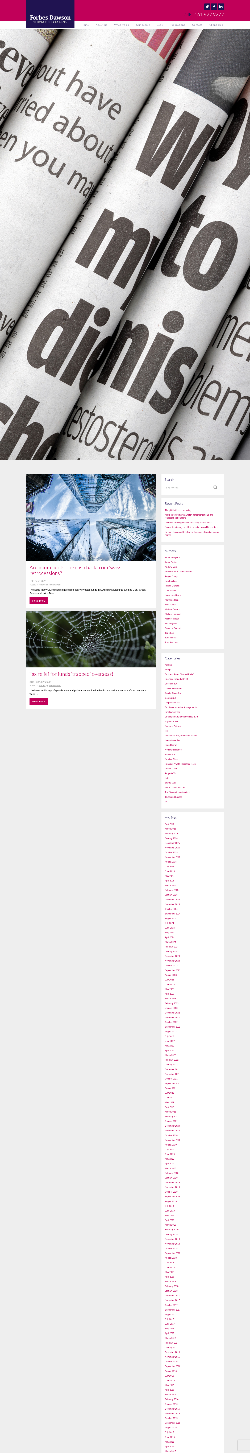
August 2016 (171, 1371)
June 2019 (170, 1211)
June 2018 (170, 1267)
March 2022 (170, 1055)
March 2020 (170, 1168)
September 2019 (172, 1196)
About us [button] (101, 24)
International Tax (172, 740)
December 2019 (172, 1182)
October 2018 (171, 1248)
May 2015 (169, 1442)
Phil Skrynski (171, 623)
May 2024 (169, 932)
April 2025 (169, 881)
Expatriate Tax (171, 721)
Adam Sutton (171, 562)
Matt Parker (170, 605)
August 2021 (171, 1088)
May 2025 (169, 876)
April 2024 (169, 937)
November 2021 (172, 1074)
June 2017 (170, 1324)
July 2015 (169, 1432)
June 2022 (170, 1041)
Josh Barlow (170, 590)
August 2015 (171, 1427)
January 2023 (171, 1008)
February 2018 (171, 1286)
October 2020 (171, 1135)
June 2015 (170, 1437)
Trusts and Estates (173, 797)
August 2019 (171, 1201)
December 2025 (172, 843)
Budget (168, 669)
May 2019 (169, 1215)
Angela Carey (171, 576)
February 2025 (171, 890)
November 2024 (172, 904)
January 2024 (171, 951)
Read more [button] (38, 600)
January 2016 (171, 1404)
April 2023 (169, 994)
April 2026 (169, 824)
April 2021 (169, 1107)
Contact (197, 24)
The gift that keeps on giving (178, 510)
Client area (216, 24)
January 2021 (171, 1121)
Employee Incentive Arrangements (181, 707)
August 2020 (171, 1145)
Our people (143, 24)
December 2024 (172, 899)
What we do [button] (121, 24)
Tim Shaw (169, 633)
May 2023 (169, 989)
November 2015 (172, 1413)
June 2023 (170, 984)
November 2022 (172, 1017)
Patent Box (170, 754)
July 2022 (169, 1036)
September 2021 (172, 1083)
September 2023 (172, 970)
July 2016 (169, 1376)
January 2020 (171, 1178)
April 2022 (169, 1050)
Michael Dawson (172, 609)
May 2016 (169, 1385)
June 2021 (170, 1097)
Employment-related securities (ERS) (182, 717)
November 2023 (172, 961)
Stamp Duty (170, 783)
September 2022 (172, 1027)
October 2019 (171, 1192)
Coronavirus (170, 698)
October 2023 (171, 965)
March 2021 (170, 1112)
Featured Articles (173, 726)
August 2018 (171, 1258)
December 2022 (172, 1013)
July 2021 (169, 1093)
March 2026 (170, 829)
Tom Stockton (171, 642)
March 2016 (170, 1394)
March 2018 (170, 1281)
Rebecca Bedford (173, 628)
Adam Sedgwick (172, 557)
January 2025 (171, 895)
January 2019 (171, 1234)
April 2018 (169, 1277)
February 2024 (171, 947)
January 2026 (171, 838)
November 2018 (172, 1244)
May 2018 (169, 1272)
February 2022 (171, 1060)
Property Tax (171, 773)
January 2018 (171, 1291)
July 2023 (169, 980)
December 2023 (172, 956)
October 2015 (171, 1418)
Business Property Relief (176, 679)
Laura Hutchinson (173, 595)
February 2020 (171, 1173)
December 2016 (172, 1352)
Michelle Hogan (172, 619)
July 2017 (169, 1319)
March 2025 (170, 885)
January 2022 (171, 1064)
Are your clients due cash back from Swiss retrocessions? (75, 570)
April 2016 (169, 1390)
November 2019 (172, 1187)
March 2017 (170, 1338)
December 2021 (172, 1069)
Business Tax (171, 684)
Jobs (160, 24)
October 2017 (171, 1305)
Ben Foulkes (171, 581)
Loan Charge (171, 745)
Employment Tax (172, 712)
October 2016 (171, 1361)
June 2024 (170, 928)
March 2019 (170, 1225)
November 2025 (172, 848)
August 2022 (171, 1031)
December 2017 (172, 1295)
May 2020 (169, 1159)
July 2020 (169, 1149)
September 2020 (172, 1140)
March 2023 (170, 998)
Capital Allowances (173, 688)
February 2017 (171, 1343)
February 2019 (171, 1229)
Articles (42, 585)
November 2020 (172, 1130)
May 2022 (169, 1046)
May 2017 (169, 1328)
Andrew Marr (55, 585)
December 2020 (172, 1126)
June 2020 (170, 1154)
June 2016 (170, 1380)
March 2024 (170, 942)
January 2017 (171, 1347)
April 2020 (169, 1163)
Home (85, 24)
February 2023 (171, 1003)
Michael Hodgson (173, 614)
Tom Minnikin (171, 638)
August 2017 (171, 1314)
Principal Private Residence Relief (180, 764)
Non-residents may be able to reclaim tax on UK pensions (191, 527)
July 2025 (169, 866)
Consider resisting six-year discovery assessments (188, 522)
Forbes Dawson (172, 586)
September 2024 (172, 914)
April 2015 (169, 1446)
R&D (167, 778)
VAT (167, 802)
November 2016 (172, 1357)
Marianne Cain (171, 600)
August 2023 (171, 975)
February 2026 (171, 833)
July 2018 (169, 1262)
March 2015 (170, 1451)
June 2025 (170, 871)
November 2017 (172, 1300)
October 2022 (171, 1022)
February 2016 (171, 1399)
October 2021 (171, 1079)
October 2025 (171, 852)
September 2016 (172, 1366)
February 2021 (171, 1116)
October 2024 (171, 909)
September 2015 (172, 1423)
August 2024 (171, 918)
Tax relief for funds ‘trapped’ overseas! (71, 674)
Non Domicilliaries (173, 750)
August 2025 (171, 862)
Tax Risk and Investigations (177, 792)
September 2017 (172, 1310)
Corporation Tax (172, 702)
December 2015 (172, 1409)
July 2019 (169, 1206)
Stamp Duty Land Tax (175, 787)
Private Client (171, 768)
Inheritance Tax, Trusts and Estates (181, 735)
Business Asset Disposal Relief (179, 674)
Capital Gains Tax (173, 693)
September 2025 (172, 857)
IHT (166, 731)
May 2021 (169, 1102)
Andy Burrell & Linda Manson (178, 571)
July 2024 (169, 923)
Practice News (171, 759)
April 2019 (169, 1220)
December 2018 (172, 1239)
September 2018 (172, 1253)
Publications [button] (177, 24)
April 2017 (169, 1333)
